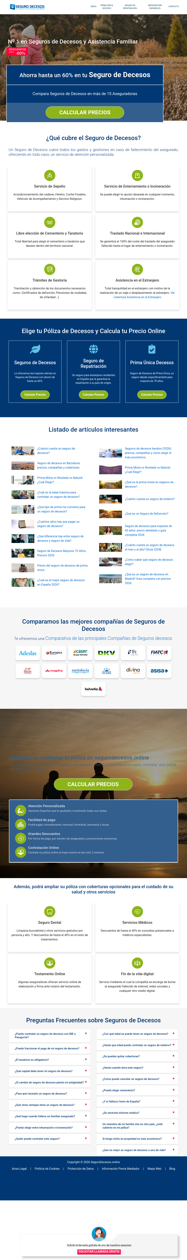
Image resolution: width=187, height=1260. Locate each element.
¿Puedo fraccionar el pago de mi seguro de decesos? (47, 1113)
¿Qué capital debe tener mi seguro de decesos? (43, 1136)
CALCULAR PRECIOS (136, 100)
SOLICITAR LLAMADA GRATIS (159, 1235)
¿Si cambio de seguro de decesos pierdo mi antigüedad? (49, 1147)
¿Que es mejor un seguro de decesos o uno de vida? (134, 1215)
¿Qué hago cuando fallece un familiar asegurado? (45, 1181)
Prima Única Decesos (104, 6)
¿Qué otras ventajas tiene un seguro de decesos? (45, 1170)
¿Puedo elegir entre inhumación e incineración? (44, 1192)
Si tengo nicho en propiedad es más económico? (132, 1204)
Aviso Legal (30, 1231)
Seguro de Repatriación (128, 6)
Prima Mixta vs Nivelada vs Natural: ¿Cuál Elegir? (60, 494)
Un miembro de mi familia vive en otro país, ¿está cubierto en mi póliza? (132, 1191)
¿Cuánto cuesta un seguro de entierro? (150, 513)
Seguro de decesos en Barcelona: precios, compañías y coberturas (58, 479)
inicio (91, 6)
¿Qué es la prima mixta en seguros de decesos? (149, 498)
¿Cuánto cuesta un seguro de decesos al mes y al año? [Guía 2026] (149, 561)
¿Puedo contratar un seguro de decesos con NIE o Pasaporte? (45, 1100)
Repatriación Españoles (153, 6)
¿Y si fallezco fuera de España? (121, 1166)
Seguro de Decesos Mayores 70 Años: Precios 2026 (61, 567)
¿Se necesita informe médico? (120, 1178)
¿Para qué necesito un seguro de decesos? (41, 1158)
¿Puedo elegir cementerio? (118, 1155)
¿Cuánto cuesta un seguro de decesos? (56, 465)
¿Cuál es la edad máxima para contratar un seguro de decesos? (58, 508)
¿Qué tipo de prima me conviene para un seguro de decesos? (61, 523)
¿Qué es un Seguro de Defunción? (146, 527)
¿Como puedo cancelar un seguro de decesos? (130, 1144)
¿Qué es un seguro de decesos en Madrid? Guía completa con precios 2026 (148, 592)
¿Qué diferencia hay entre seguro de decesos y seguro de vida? (60, 552)
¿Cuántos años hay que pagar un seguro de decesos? (58, 538)
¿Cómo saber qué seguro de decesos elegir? (149, 576)
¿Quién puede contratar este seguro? (37, 1204)
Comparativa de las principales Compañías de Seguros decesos (111, 652)
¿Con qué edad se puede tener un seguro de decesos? (135, 1099)
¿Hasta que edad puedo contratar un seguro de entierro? (136, 1110)
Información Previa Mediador (118, 1231)
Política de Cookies (53, 1231)
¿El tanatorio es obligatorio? (32, 1125)
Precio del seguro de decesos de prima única (62, 582)
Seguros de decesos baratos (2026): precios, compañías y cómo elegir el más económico (148, 467)
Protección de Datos (83, 1231)
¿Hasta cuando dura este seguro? (122, 1132)
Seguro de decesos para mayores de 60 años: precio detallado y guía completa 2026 (148, 544)
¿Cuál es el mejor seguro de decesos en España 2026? (61, 596)
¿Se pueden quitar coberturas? (121, 1121)
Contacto (171, 6)
